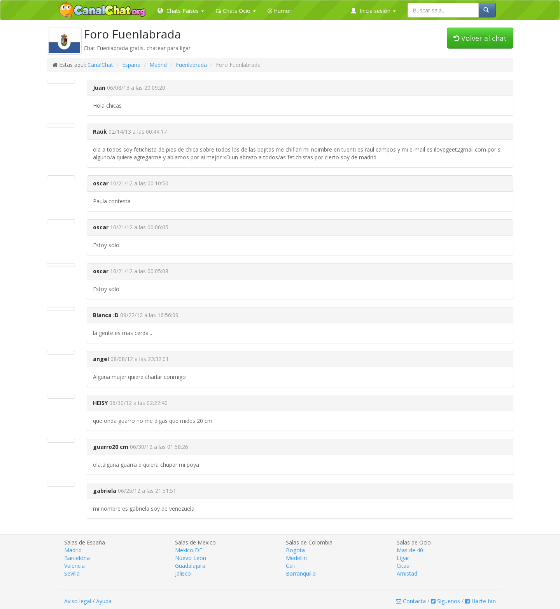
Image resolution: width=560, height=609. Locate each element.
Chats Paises (181, 10)
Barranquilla (301, 573)
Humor (279, 10)
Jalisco (183, 573)
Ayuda (104, 601)
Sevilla (72, 573)
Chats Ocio (236, 10)
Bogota (295, 550)
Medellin (296, 558)
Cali (290, 565)
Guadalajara (190, 565)
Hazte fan (480, 601)
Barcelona (77, 558)
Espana (131, 64)
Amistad (407, 573)
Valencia (74, 565)
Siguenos (445, 601)
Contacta (411, 601)
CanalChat (100, 64)
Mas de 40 (410, 550)
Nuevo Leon (190, 558)
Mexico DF (188, 550)
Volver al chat (480, 38)
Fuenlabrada (191, 64)
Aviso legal (77, 601)
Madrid (158, 64)
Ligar (403, 558)
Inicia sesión (373, 10)
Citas (403, 565)
